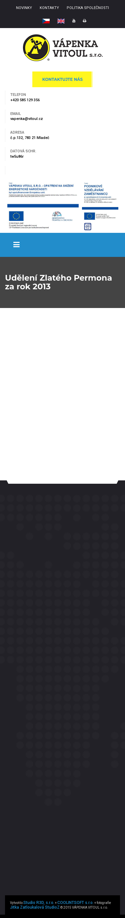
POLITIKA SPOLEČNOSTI (88, 8)
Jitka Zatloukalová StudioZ (35, 907)
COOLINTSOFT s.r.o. (75, 902)
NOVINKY (24, 8)
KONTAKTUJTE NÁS (62, 79)
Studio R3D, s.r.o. (38, 902)
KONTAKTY (49, 8)
